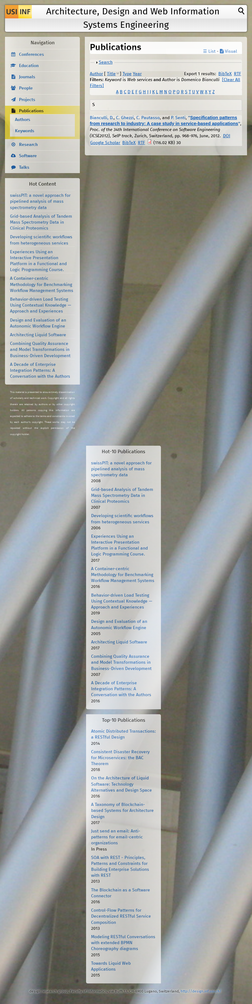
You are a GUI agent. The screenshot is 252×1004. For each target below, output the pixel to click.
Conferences (31, 54)
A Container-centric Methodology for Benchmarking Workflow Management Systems (41, 284)
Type (127, 74)
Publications (31, 111)
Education (29, 66)
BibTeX (225, 74)
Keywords (24, 131)
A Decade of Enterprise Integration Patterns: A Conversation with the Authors (40, 370)
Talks (24, 167)
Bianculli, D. (102, 118)
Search (106, 62)
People (26, 88)
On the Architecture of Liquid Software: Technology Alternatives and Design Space (121, 784)
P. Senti (178, 118)
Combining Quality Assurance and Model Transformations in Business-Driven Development (40, 350)
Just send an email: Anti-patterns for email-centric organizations (117, 837)
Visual (228, 51)
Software (28, 156)
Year (137, 74)
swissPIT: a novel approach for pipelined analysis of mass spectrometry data (40, 201)
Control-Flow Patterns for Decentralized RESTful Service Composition (121, 916)
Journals (27, 77)
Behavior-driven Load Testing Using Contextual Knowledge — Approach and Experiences (40, 305)
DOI (226, 136)
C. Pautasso (148, 118)
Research (28, 145)
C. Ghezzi (125, 118)
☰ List (209, 51)
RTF (237, 74)
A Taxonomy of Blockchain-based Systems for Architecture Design (122, 811)
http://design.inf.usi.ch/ (201, 991)
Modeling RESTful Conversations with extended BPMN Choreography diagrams (123, 943)
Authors (22, 120)
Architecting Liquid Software (38, 335)
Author (96, 74)
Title (111, 74)
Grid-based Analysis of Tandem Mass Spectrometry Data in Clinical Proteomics (41, 222)
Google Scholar (105, 143)
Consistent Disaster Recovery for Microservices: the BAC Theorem (120, 758)
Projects (27, 100)
